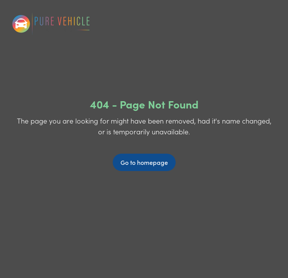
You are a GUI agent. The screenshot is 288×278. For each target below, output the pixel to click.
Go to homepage (144, 162)
